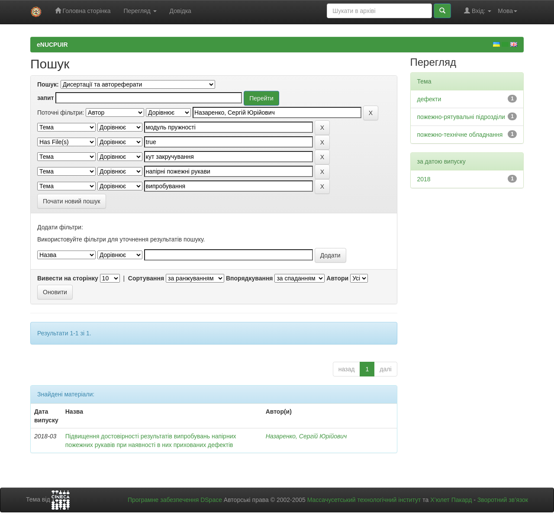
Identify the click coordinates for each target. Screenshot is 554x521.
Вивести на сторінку (67, 278)
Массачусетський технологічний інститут (364, 499)
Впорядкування (249, 278)
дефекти (429, 99)
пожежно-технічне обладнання (460, 134)
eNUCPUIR (52, 44)
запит (45, 97)
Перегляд (139, 10)
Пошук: (48, 84)
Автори (337, 278)
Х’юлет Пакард (451, 499)
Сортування (146, 278)
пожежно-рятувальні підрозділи (461, 116)
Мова (507, 10)
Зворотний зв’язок (502, 499)
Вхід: (477, 10)
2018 (424, 179)
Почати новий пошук (71, 201)
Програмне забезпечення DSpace (175, 499)
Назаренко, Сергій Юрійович (306, 436)
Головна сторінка (83, 10)
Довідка (180, 10)
